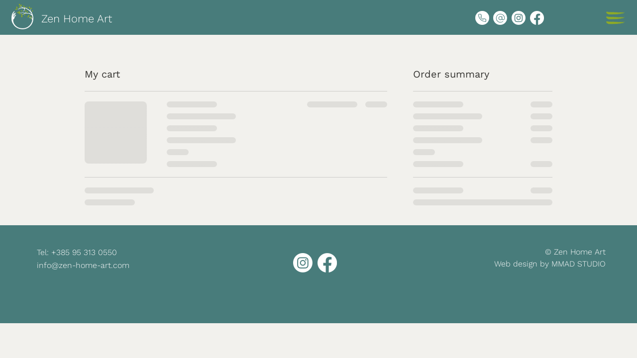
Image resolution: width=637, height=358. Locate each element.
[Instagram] (519, 18)
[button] (615, 17)
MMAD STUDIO (578, 263)
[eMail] (500, 18)
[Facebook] (537, 18)
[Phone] (482, 18)
